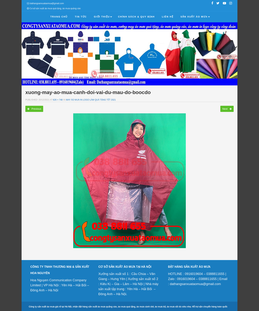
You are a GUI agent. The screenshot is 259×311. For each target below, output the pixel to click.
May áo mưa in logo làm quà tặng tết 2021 (91, 100)
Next (227, 108)
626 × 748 (58, 100)
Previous (34, 108)
